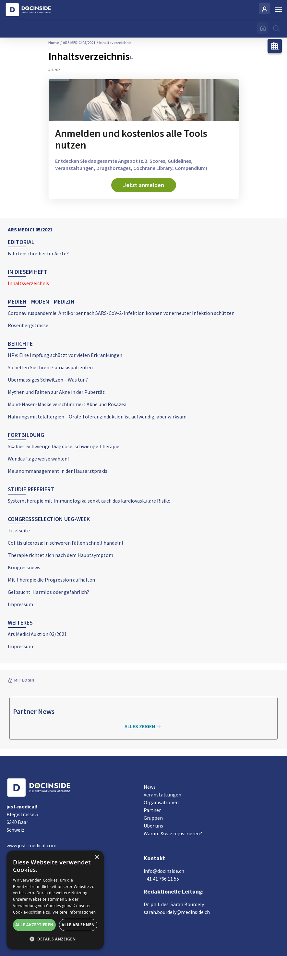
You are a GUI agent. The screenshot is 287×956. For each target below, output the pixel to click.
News (150, 787)
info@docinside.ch (164, 871)
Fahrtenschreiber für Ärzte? (38, 253)
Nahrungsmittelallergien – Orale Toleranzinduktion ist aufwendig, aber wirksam (97, 416)
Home (53, 42)
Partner (152, 810)
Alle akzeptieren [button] (34, 925)
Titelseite (19, 530)
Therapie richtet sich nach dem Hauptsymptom (60, 555)
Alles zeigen (144, 726)
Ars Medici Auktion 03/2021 (37, 634)
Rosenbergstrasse (28, 325)
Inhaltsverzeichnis (28, 283)
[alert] (55, 900)
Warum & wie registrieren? (173, 833)
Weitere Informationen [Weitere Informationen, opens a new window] (74, 912)
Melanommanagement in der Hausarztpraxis (57, 471)
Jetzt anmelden (143, 185)
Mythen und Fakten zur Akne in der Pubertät (56, 392)
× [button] (96, 857)
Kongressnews (24, 567)
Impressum (20, 604)
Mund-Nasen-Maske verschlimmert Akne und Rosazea (67, 404)
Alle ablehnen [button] (78, 925)
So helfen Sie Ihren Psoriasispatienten (50, 367)
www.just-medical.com (31, 845)
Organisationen (161, 802)
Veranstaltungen (162, 794)
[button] (55, 939)
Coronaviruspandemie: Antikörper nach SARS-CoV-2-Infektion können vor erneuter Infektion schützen (121, 313)
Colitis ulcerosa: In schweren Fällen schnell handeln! (65, 542)
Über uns (153, 825)
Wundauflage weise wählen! (38, 458)
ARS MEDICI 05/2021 (30, 229)
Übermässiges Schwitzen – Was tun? (48, 379)
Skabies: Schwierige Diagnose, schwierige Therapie (63, 446)
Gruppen (153, 818)
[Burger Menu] (278, 10)
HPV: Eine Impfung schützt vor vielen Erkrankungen (65, 355)
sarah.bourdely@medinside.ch (177, 912)
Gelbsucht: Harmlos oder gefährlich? (48, 592)
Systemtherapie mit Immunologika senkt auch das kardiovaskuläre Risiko (89, 500)
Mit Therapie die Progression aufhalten (51, 579)
